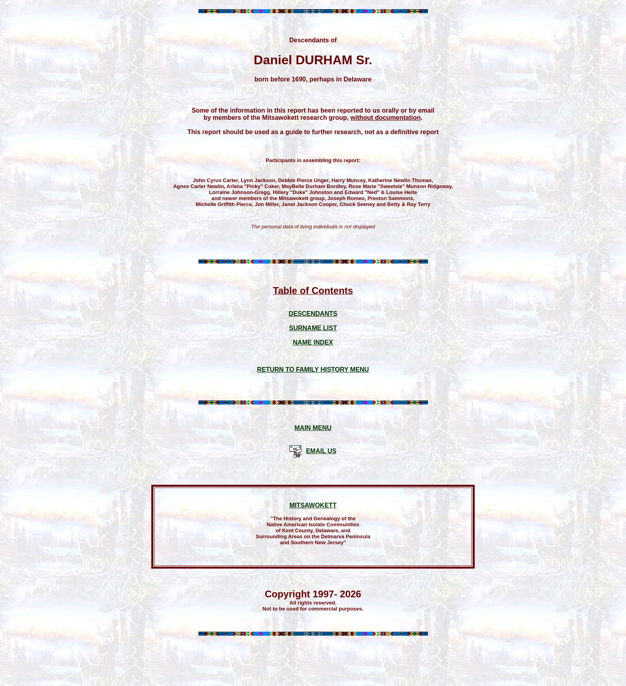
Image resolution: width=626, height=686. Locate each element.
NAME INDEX (313, 342)
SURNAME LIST (313, 328)
